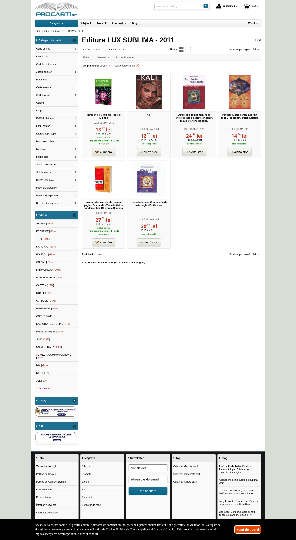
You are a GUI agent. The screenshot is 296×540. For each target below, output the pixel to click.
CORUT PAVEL (44, 316)
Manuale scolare (45, 141)
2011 (102, 65)
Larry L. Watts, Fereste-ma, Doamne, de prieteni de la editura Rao (239, 503)
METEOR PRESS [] (50, 331)
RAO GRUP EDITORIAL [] (53, 323)
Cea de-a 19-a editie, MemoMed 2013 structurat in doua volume (236, 492)
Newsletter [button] (137, 458)
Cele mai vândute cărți (185, 466)
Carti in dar (42, 56)
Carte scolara (43, 87)
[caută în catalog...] (177, 6)
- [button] (74, 40)
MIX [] (42, 365)
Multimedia (42, 156)
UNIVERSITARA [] (49, 347)
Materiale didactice (46, 187)
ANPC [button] (42, 400)
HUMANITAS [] (47, 308)
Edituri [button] (43, 215)
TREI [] (43, 239)
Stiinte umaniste (45, 180)
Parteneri (87, 497)
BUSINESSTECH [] (49, 277)
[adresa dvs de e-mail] (148, 479)
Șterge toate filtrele (124, 65)
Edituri (85, 481)
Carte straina (43, 48)
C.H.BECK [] (46, 300)
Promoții (86, 474)
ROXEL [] (44, 293)
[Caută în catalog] (206, 6)
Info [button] (41, 458)
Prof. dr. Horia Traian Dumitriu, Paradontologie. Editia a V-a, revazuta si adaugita (235, 469)
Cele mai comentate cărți (186, 474)
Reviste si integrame (47, 203)
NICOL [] (43, 373)
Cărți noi (86, 466)
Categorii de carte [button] (50, 40)
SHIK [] (43, 339)
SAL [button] (41, 426)
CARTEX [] (45, 285)
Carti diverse (43, 95)
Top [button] (178, 458)
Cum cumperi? (44, 489)
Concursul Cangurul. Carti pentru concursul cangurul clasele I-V (237, 513)
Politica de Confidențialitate (51, 481)
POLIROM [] (45, 254)
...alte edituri (43, 388)
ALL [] (42, 380)
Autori (85, 489)
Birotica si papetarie (47, 195)
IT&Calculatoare (45, 118)
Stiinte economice (46, 164)
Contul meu (225, 6)
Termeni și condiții (46, 466)
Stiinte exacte (43, 172)
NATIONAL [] (46, 246)
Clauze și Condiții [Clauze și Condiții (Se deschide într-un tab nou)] (165, 529)
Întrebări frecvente (46, 504)
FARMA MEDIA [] (48, 269)
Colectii (40, 102)
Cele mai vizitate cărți (185, 481)
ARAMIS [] (44, 223)
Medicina (41, 149)
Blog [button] (224, 458)
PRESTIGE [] (46, 231)
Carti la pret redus (46, 64)
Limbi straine (43, 125)
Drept (39, 110)
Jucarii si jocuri (44, 71)
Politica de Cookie (46, 474)
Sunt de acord (248, 529)
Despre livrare (44, 497)
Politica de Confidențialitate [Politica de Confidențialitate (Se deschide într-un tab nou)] (133, 529)
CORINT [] (44, 262)
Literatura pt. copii (46, 133)
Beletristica (42, 79)
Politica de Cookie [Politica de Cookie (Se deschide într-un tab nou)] (103, 529)
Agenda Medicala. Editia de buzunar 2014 (238, 481)
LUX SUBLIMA (100, 123)
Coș (249, 5)
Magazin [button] (89, 458)
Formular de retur (91, 504)
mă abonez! (148, 491)
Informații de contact (47, 512)
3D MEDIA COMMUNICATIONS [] (53, 356)
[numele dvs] (148, 468)
